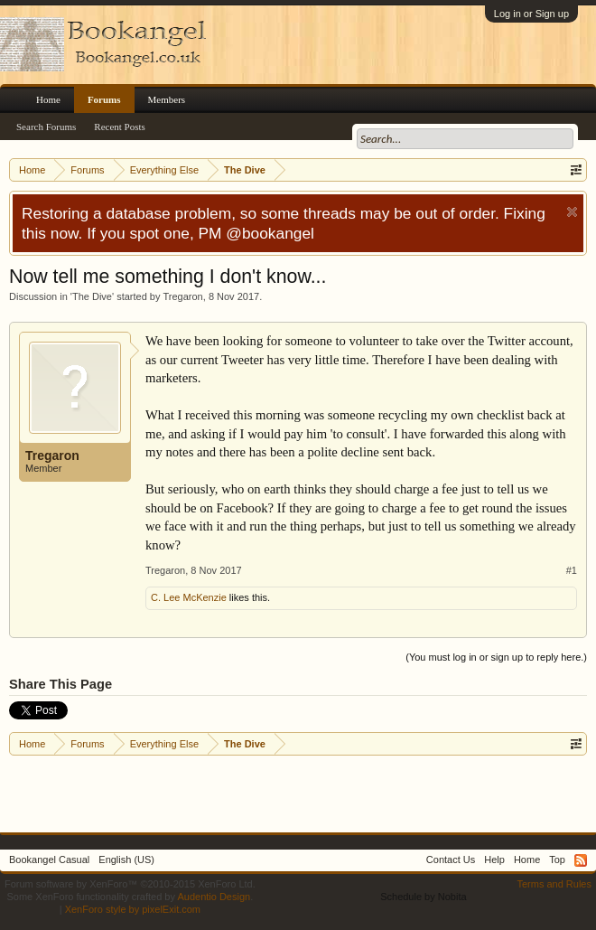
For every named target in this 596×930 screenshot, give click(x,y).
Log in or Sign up (531, 13)
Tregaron (183, 296)
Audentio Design (213, 896)
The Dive (92, 296)
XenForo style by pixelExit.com (132, 909)
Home (48, 99)
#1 (571, 570)
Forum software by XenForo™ (130, 883)
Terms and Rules (554, 883)
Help (494, 859)
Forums (104, 99)
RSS (580, 860)
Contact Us (450, 859)
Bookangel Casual (49, 859)
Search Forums (46, 126)
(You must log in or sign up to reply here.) (496, 657)
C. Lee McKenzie (189, 597)
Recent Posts (119, 126)
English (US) (126, 859)
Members (167, 99)
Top (557, 859)
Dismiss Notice (572, 212)
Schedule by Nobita (423, 896)
